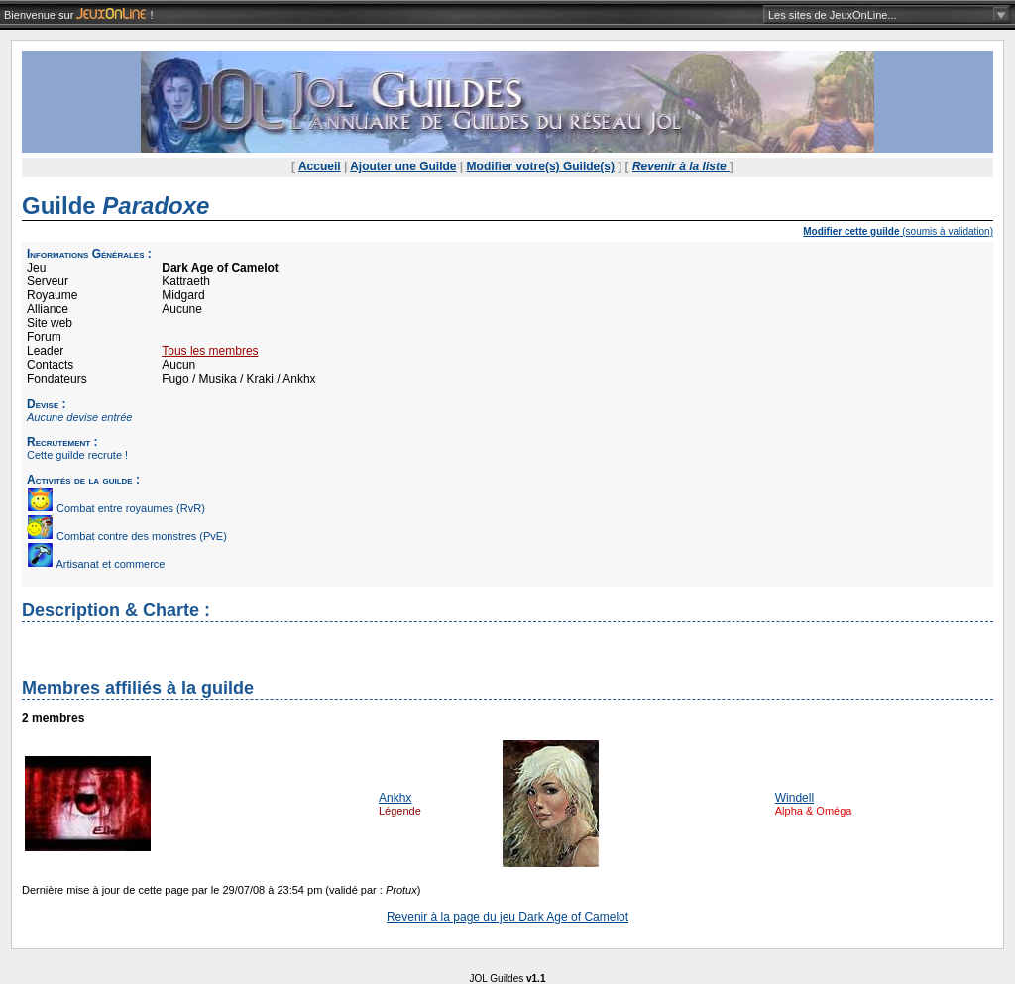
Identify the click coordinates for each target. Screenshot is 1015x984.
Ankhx (395, 798)
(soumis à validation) (898, 231)
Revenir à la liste (681, 166)
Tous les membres (210, 351)
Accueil (319, 166)
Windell (794, 798)
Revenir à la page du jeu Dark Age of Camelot (507, 917)
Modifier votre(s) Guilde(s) (541, 166)
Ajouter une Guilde (403, 166)
